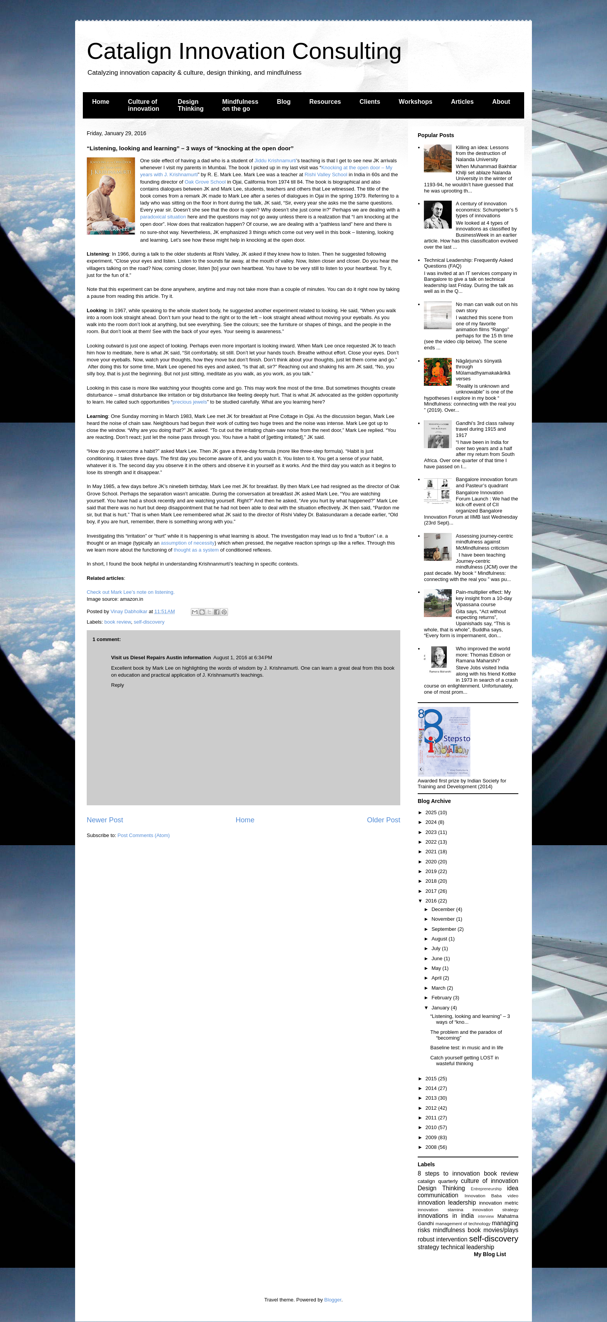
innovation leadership (447, 1202)
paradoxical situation (163, 217)
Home (100, 101)
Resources (325, 101)
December (444, 909)
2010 (431, 1127)
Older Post (383, 820)
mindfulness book (457, 1230)
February (442, 998)
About (501, 101)
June (438, 958)
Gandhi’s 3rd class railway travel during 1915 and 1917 (485, 429)
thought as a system (196, 550)
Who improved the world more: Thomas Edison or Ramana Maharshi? (483, 655)
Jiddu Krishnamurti (275, 160)
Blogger (332, 1300)
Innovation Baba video (491, 1195)
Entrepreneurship (486, 1189)
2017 (431, 891)
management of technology (463, 1223)
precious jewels (190, 402)
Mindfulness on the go (240, 105)
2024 (431, 822)
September (445, 929)
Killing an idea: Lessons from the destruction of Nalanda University (482, 153)
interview (486, 1216)
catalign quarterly (438, 1181)
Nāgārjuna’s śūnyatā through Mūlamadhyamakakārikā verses (483, 370)
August (440, 939)
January (441, 1008)
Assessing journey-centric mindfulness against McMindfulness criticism (484, 542)
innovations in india (446, 1215)
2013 (431, 1098)
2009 (431, 1137)
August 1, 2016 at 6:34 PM (242, 657)
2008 (431, 1147)
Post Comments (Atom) (144, 835)
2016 (431, 901)
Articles (462, 101)
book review (118, 622)
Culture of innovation (143, 105)
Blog (284, 101)
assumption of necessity (188, 543)
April (437, 978)
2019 (431, 871)
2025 (431, 812)
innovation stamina (440, 1209)
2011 (431, 1118)
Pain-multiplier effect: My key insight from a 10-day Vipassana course (484, 598)
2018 (431, 881)
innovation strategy (496, 1209)
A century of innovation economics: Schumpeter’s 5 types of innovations (487, 209)
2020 (431, 862)
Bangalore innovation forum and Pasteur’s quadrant (486, 482)
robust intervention (442, 1239)
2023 (431, 832)
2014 (431, 1088)
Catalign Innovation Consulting (244, 51)
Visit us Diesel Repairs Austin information (161, 657)
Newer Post (105, 820)
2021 (431, 851)
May (437, 968)
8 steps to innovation (449, 1173)
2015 (431, 1078)
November (444, 919)
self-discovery (149, 622)
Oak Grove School (205, 182)
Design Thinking (191, 105)
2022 (431, 842)
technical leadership (467, 1247)
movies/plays (501, 1230)
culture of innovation (489, 1181)
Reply (117, 685)
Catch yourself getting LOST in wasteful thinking (464, 1061)
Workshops (415, 101)
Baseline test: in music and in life (466, 1047)
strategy (428, 1247)
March (439, 988)
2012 (431, 1108)
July (437, 948)
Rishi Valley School (326, 174)
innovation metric (498, 1203)
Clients (370, 101)
